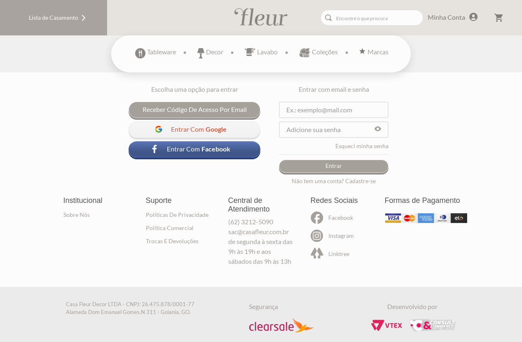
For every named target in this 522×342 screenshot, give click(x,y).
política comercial (170, 227)
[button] (378, 129)
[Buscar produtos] (330, 17)
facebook (340, 217)
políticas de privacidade (177, 214)
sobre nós (76, 214)
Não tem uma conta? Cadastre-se (334, 181)
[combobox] (372, 17)
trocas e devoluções (172, 240)
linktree (338, 253)
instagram (341, 235)
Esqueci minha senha (362, 146)
